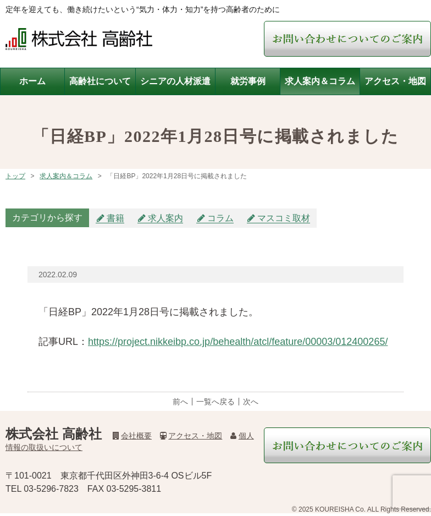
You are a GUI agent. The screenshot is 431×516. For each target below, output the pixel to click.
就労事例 (248, 81)
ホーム (32, 81)
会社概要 (132, 435)
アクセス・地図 (395, 81)
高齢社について (100, 81)
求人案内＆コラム (320, 81)
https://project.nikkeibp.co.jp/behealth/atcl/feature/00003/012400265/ (238, 341)
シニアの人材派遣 (175, 81)
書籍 (115, 218)
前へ (180, 401)
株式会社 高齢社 (53, 433)
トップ (15, 176)
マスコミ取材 (283, 218)
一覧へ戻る (215, 401)
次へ (250, 401)
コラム (220, 218)
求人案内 (165, 218)
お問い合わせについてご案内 (347, 39)
